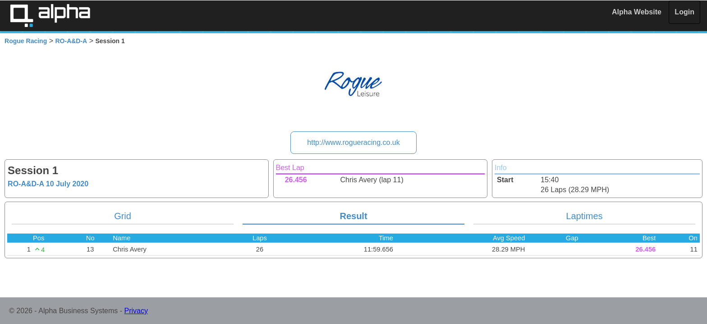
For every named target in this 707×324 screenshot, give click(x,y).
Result (353, 216)
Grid (122, 216)
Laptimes (584, 216)
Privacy (136, 311)
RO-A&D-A (71, 41)
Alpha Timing (50, 15)
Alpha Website (636, 12)
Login (684, 12)
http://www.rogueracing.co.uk (353, 142)
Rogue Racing (26, 41)
